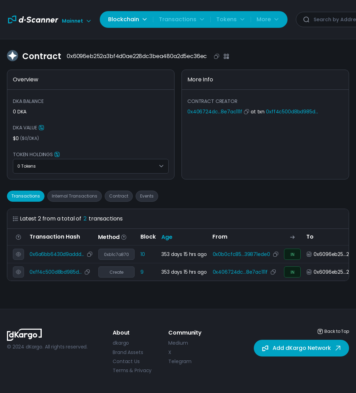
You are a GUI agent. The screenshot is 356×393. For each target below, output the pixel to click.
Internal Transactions (74, 196)
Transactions (25, 196)
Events (147, 196)
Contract (118, 196)
